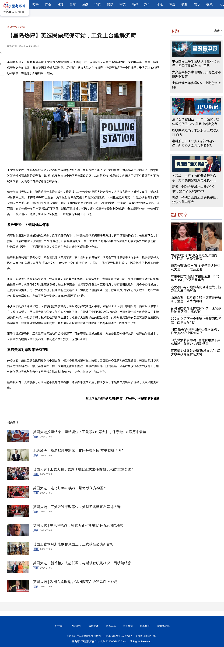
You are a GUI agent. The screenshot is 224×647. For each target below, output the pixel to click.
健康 (110, 4)
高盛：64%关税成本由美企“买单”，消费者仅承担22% (193, 189)
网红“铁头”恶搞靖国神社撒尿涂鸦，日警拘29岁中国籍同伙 (195, 331)
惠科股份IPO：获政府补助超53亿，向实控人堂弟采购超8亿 (194, 143)
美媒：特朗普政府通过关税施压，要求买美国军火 (195, 200)
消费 (97, 4)
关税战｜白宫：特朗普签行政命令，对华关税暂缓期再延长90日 (194, 178)
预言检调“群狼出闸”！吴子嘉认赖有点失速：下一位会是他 (195, 267)
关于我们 (59, 625)
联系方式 (111, 625)
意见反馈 (128, 625)
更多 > (218, 30)
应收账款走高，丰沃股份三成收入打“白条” (195, 132)
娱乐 (197, 4)
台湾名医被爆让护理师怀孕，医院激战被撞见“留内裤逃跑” (196, 310)
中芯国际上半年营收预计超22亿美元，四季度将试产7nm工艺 (196, 64)
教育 (184, 4)
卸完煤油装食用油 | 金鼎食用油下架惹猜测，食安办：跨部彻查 (196, 341)
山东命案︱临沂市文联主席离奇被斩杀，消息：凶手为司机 (196, 299)
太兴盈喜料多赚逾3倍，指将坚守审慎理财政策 (196, 74)
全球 (73, 4)
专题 (172, 4)
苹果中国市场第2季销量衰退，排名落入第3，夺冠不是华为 (195, 278)
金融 (85, 4)
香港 (48, 4)
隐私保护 (145, 625)
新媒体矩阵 (163, 625)
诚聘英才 (94, 625)
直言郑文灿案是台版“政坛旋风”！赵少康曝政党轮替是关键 (195, 352)
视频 (209, 4)
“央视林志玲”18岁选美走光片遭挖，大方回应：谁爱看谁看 (195, 256)
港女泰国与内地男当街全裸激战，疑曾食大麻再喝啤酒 (196, 288)
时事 (35, 4)
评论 (160, 4)
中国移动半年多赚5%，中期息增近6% (196, 85)
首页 (9, 26)
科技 (122, 4)
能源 (135, 4)
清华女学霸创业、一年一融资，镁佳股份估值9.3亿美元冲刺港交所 (195, 122)
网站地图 (76, 625)
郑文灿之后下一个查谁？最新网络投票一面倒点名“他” (196, 320)
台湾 (60, 4)
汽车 (147, 4)
